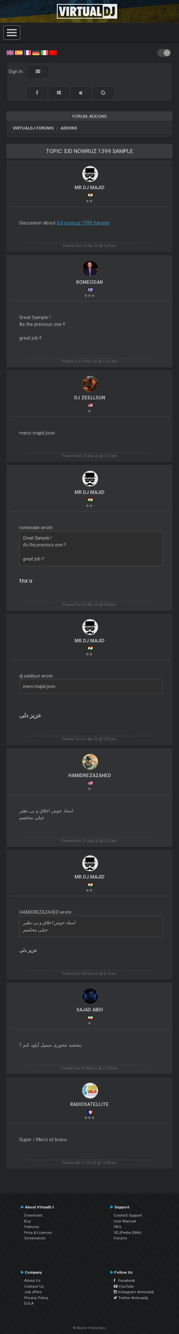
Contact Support (128, 1215)
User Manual (125, 1221)
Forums (120, 1238)
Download (33, 1215)
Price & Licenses (38, 1232)
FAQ (117, 1226)
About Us (32, 1280)
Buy (27, 1221)
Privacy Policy (36, 1298)
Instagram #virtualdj (134, 1292)
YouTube (124, 1286)
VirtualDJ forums (33, 128)
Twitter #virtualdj (131, 1298)
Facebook (124, 1280)
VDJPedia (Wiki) (127, 1232)
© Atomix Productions (89, 1328)
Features (31, 1226)
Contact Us (34, 1286)
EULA (29, 1303)
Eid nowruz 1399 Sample (83, 222)
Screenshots (35, 1238)
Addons (68, 128)
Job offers (33, 1292)
